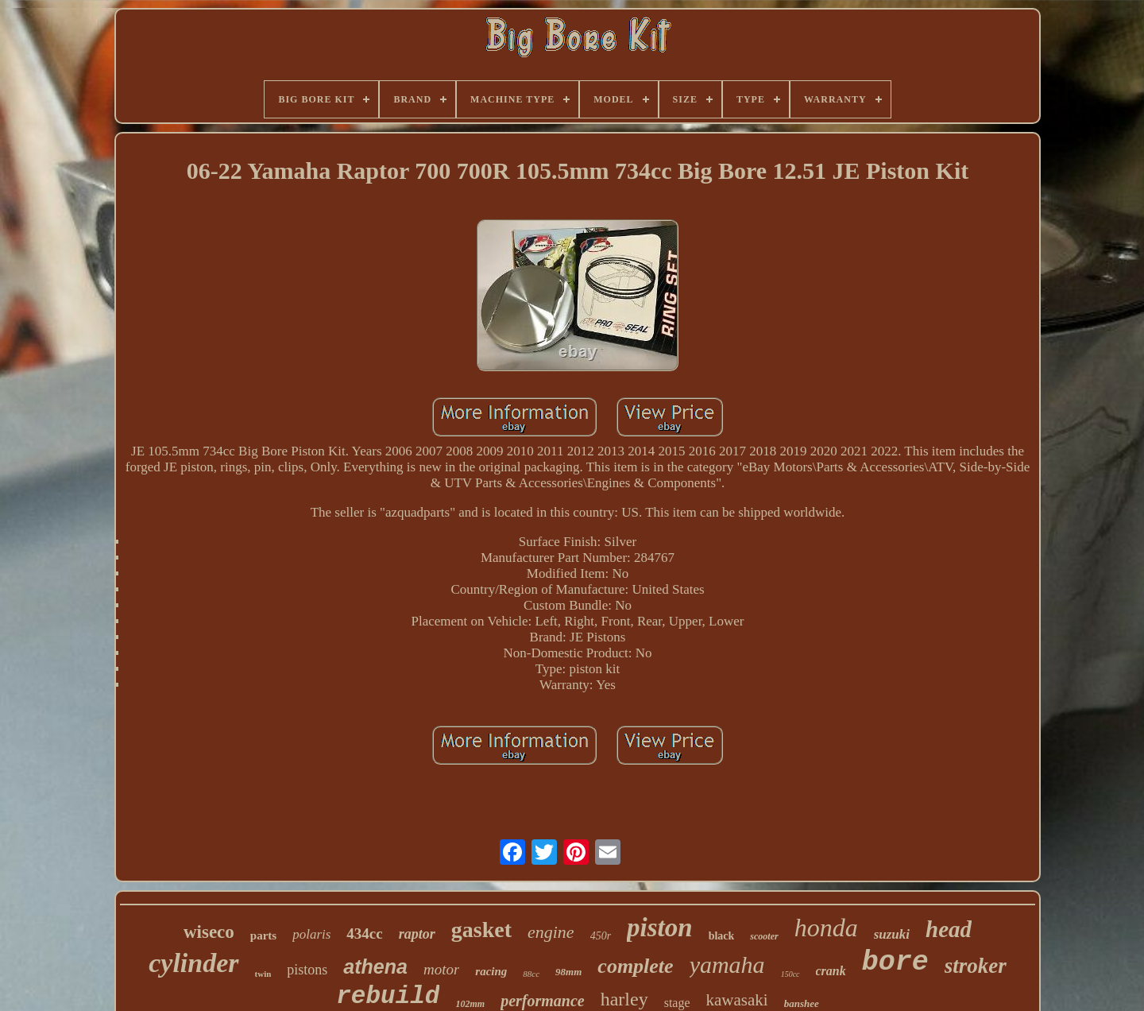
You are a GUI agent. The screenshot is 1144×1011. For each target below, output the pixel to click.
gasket (481, 929)
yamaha (727, 964)
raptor (417, 934)
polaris (311, 934)
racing (491, 971)
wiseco (209, 932)
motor (441, 969)
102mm (470, 1003)
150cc (790, 974)
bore (895, 962)
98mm (568, 972)
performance (542, 1000)
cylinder (193, 963)
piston (660, 927)
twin (263, 973)
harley (624, 999)
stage (677, 1002)
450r (600, 936)
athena (375, 966)
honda (826, 927)
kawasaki (737, 999)
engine (551, 932)
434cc (364, 933)
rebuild (387, 996)
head (949, 929)
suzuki (892, 934)
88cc (531, 973)
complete (635, 966)
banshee (801, 1003)
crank (831, 971)
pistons (307, 970)
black (722, 936)
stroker (976, 966)
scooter (764, 936)
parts (263, 935)
